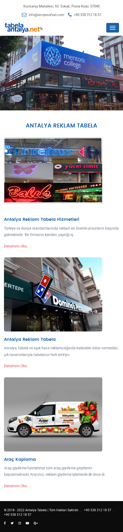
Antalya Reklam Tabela (30, 339)
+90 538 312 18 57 (87, 14)
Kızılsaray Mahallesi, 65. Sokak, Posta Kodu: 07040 (61, 6)
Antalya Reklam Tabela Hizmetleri (41, 219)
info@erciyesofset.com (46, 14)
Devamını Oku (15, 246)
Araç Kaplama (20, 459)
